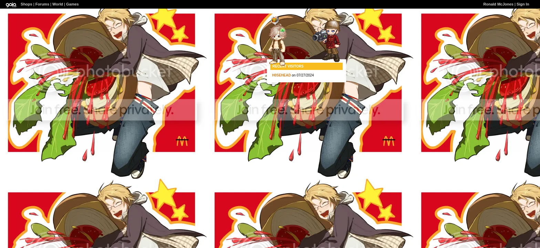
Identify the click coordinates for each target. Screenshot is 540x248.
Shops (26, 4)
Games (72, 4)
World (57, 4)
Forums (42, 4)
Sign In (523, 4)
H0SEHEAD (281, 75)
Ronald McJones (498, 4)
